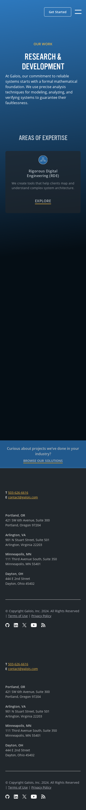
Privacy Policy (41, 616)
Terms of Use (18, 616)
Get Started (58, 12)
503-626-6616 (18, 492)
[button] (57, 12)
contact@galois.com (23, 497)
